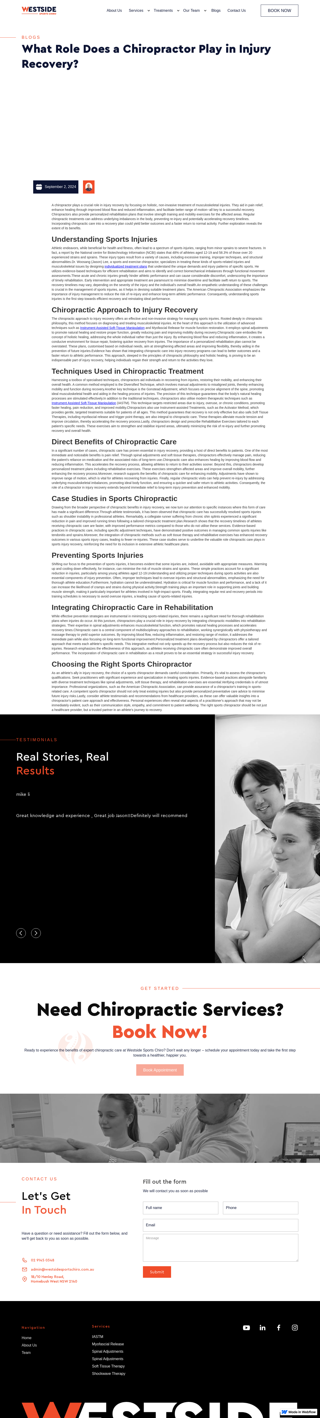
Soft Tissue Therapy (108, 1366)
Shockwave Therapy (108, 1374)
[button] (138, 10)
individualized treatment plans (126, 266)
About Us (114, 10)
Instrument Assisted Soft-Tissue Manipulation (112, 328)
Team (26, 1355)
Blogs (216, 10)
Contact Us (237, 10)
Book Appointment (160, 1071)
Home (27, 1340)
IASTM (97, 1337)
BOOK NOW (279, 10)
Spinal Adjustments (107, 1351)
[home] (39, 11)
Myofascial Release (108, 1344)
